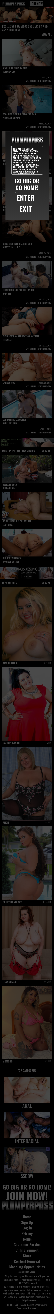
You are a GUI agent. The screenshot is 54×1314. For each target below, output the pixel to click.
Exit (25, 208)
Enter (26, 197)
